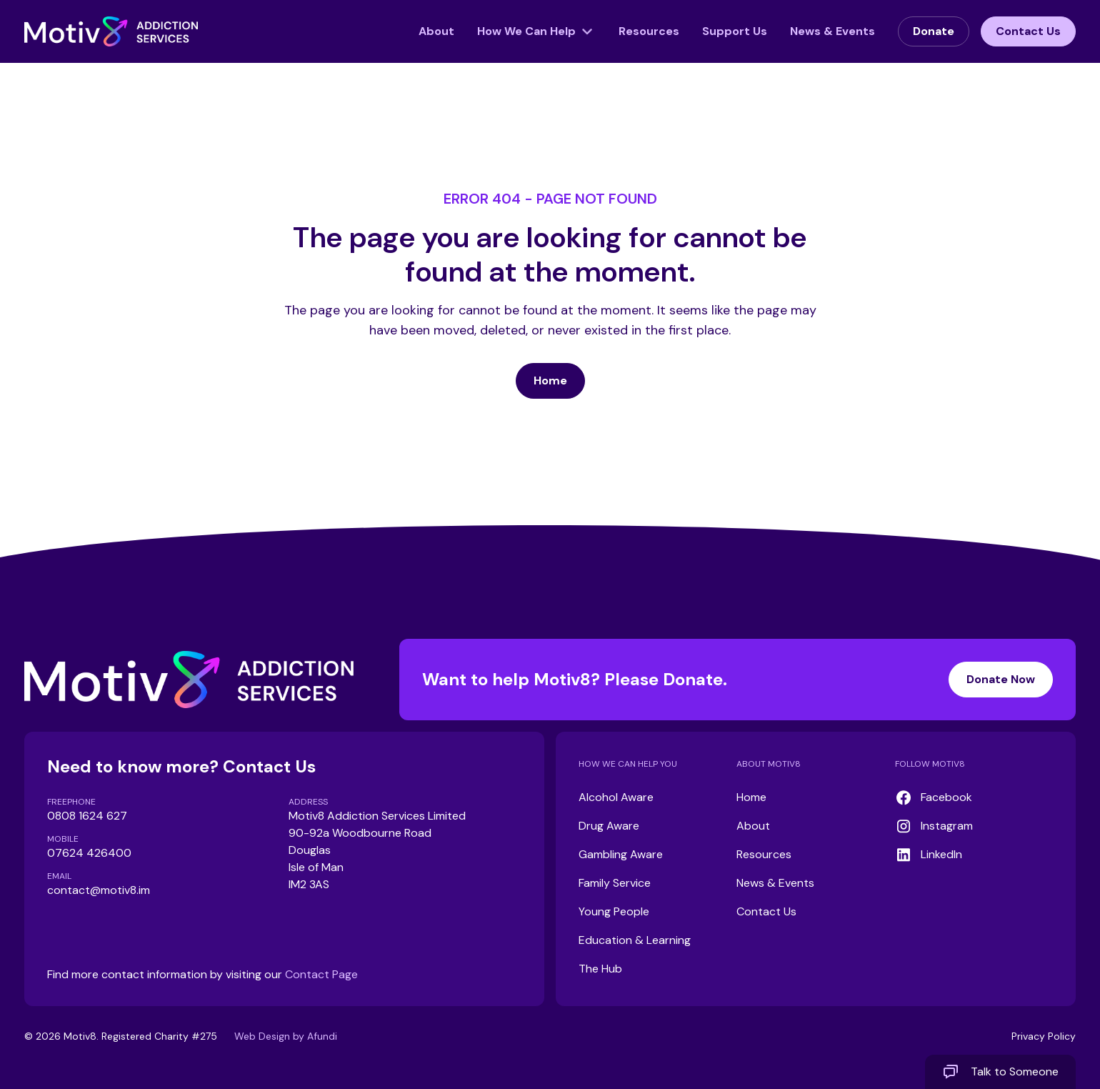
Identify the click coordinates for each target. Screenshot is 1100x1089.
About (436, 31)
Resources (649, 31)
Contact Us (1028, 31)
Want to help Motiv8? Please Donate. (737, 679)
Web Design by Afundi (285, 1036)
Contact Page (321, 974)
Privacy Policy (1043, 1036)
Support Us (734, 31)
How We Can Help (526, 31)
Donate (933, 31)
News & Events (832, 31)
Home (550, 380)
